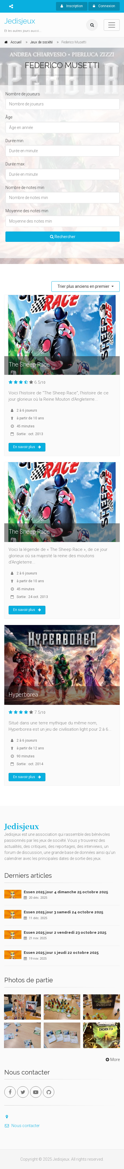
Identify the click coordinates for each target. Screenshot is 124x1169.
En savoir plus (27, 447)
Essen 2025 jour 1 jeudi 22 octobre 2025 (61, 952)
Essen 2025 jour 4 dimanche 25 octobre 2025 (66, 892)
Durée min (14, 140)
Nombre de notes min (24, 187)
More (112, 1059)
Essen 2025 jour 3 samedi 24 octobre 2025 (63, 912)
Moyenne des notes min (26, 211)
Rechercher (62, 236)
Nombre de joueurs (22, 94)
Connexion (104, 6)
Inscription (72, 6)
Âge (8, 117)
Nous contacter (22, 1125)
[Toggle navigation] (112, 25)
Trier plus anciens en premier (83, 286)
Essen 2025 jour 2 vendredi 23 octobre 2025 (65, 932)
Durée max (15, 164)
